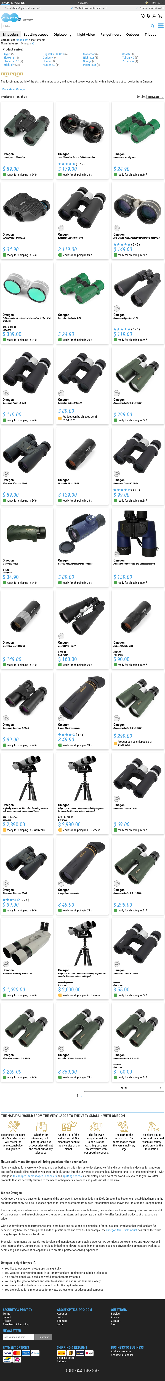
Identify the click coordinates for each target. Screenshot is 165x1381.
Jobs (60, 1317)
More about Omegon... (15, 89)
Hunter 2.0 (51, 64)
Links (60, 1324)
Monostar (91, 54)
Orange (89, 61)
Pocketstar (91, 64)
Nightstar (90, 57)
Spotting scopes (36, 34)
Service (115, 1313)
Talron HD (130, 57)
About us (62, 1313)
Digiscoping (62, 34)
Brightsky (12, 64)
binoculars (50, 1176)
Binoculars (10, 34)
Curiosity (50, 57)
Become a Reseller (122, 1355)
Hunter (49, 61)
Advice (115, 1317)
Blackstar (11, 57)
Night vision (86, 34)
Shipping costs (65, 1357)
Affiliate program (121, 1351)
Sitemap (62, 1321)
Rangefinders (110, 34)
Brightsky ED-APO (55, 54)
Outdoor (132, 34)
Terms (6, 1313)
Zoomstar (130, 61)
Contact (115, 1321)
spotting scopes (72, 1176)
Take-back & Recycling (16, 1324)
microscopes (35, 1176)
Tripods (150, 34)
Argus (9, 54)
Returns (61, 1361)
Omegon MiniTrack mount (121, 1230)
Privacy (7, 1321)
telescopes (19, 1176)
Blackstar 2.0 (13, 61)
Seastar (128, 54)
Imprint (7, 1317)
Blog (113, 1324)
